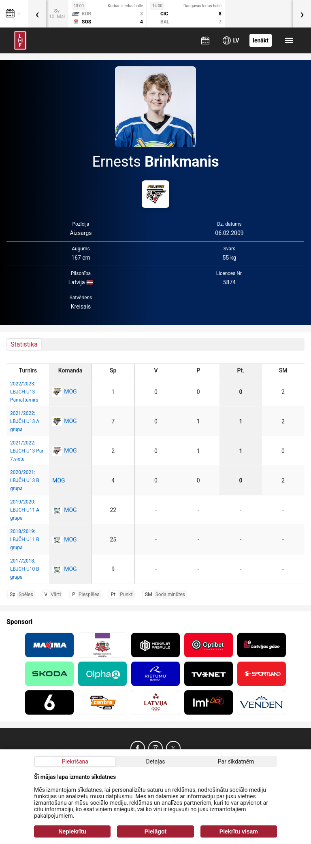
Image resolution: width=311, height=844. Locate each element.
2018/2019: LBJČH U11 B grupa (24, 539)
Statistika (24, 344)
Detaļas (155, 761)
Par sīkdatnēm (236, 761)
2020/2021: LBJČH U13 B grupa (24, 480)
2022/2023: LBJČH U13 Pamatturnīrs (24, 392)
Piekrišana (75, 761)
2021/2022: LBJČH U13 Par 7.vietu (26, 451)
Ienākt (260, 40)
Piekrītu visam (238, 831)
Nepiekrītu (72, 831)
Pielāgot (155, 831)
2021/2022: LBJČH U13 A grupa (24, 421)
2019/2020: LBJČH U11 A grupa (24, 510)
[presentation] (37, 13)
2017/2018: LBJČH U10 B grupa (24, 569)
